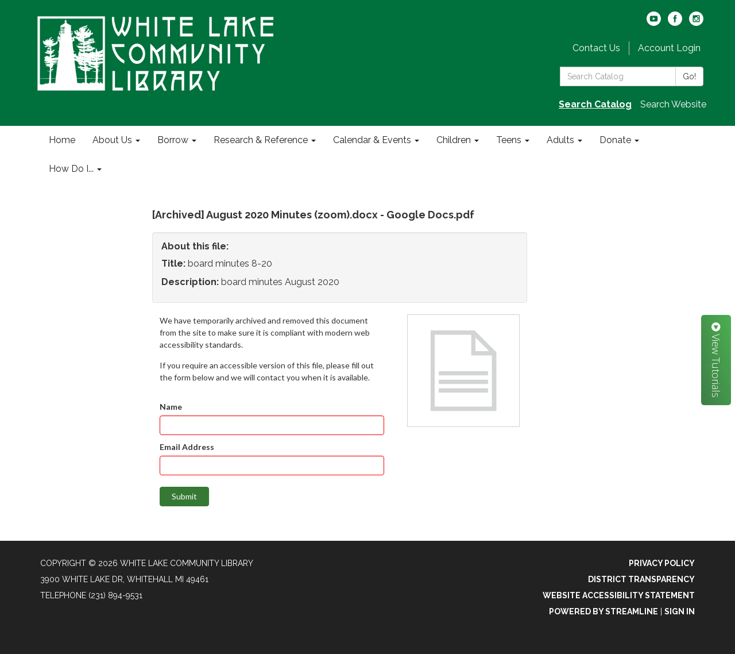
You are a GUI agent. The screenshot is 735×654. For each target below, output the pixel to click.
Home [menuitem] (62, 139)
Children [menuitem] (453, 139)
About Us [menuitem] (112, 139)
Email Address (187, 447)
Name (171, 406)
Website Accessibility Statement (619, 595)
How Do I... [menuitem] (71, 168)
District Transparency (641, 579)
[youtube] (654, 22)
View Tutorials (716, 360)
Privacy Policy (662, 563)
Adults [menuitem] (560, 139)
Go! (689, 76)
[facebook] (675, 22)
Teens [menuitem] (508, 139)
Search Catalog (595, 104)
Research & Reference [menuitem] (261, 139)
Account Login (669, 48)
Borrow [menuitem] (172, 139)
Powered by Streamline (603, 611)
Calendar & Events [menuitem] (372, 139)
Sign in (679, 611)
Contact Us (596, 48)
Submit (184, 496)
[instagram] (696, 22)
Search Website (673, 104)
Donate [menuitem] (615, 139)
